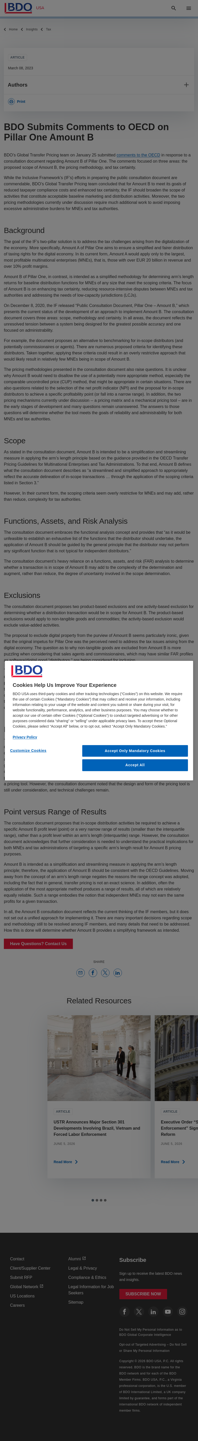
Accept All (135, 765)
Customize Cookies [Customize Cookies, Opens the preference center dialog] (28, 750)
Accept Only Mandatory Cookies (135, 750)
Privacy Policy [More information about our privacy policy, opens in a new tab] (25, 737)
